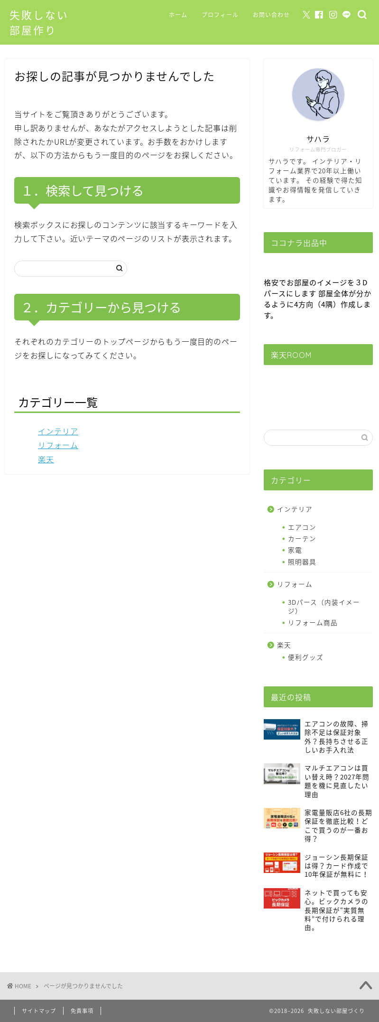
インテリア (58, 431)
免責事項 (82, 1011)
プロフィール (220, 15)
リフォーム (58, 444)
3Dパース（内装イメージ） (324, 606)
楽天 (46, 459)
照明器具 (302, 561)
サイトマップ (39, 1011)
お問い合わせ (271, 15)
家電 (295, 549)
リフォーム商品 (313, 622)
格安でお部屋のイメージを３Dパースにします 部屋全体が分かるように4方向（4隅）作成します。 (317, 298)
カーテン (302, 538)
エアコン (302, 527)
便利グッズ (306, 657)
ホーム (178, 15)
